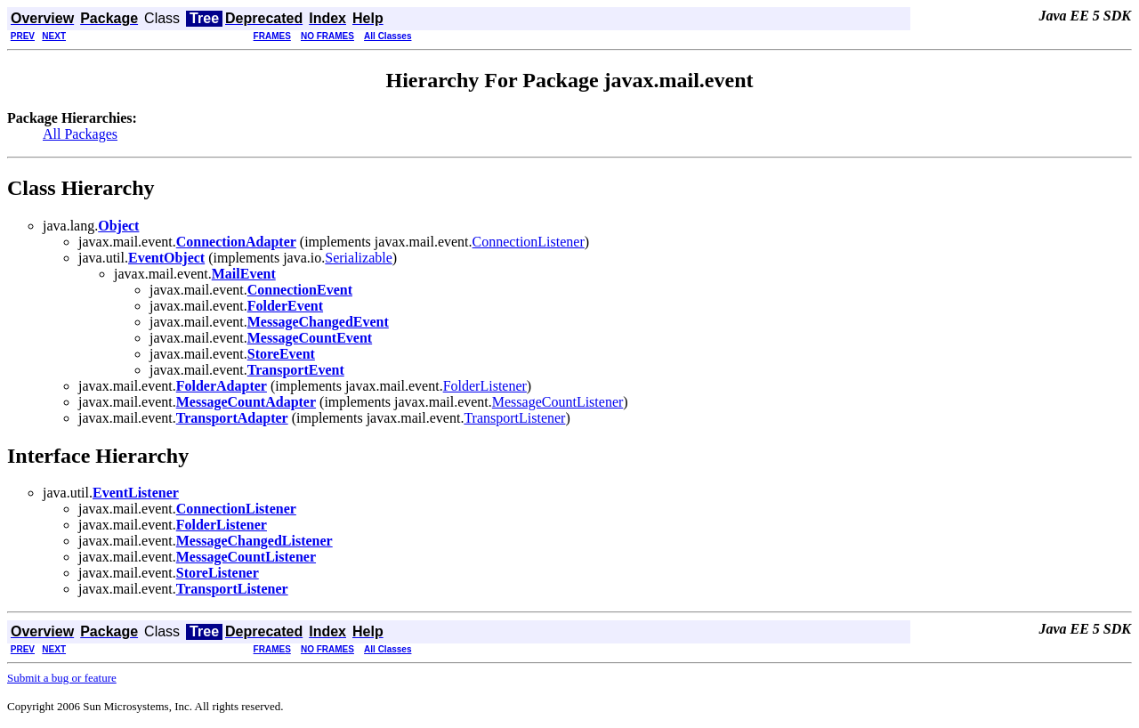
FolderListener (485, 385)
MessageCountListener (558, 401)
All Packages (80, 134)
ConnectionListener (529, 241)
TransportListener (514, 417)
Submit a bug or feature (62, 677)
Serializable (358, 257)
